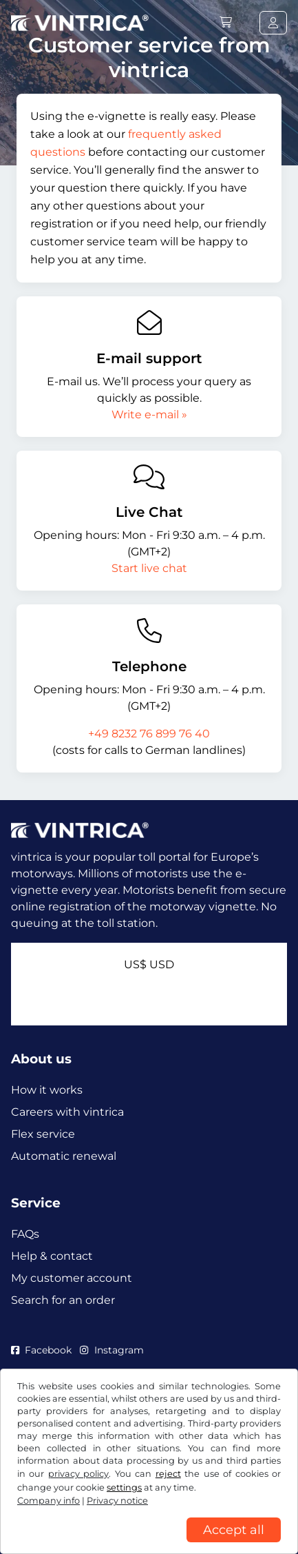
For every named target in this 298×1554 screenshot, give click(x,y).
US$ (149, 964)
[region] (149, 1543)
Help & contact (52, 1255)
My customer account (71, 1278)
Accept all (233, 1529)
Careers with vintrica (67, 1111)
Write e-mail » (149, 414)
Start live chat (149, 568)
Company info (48, 1500)
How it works (47, 1089)
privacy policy (78, 1474)
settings (124, 1487)
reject (168, 1474)
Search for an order (63, 1300)
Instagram (111, 1350)
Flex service (43, 1134)
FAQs (25, 1233)
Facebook (41, 1350)
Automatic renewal (63, 1156)
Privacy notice (117, 1500)
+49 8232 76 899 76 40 (149, 733)
